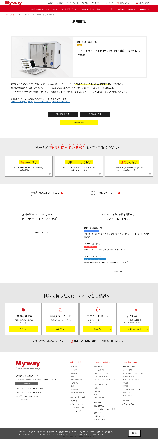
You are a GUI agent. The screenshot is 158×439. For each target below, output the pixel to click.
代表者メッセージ (76, 383)
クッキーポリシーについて (31, 434)
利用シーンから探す (53, 9)
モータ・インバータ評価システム (105, 380)
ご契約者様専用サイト (130, 370)
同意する (135, 433)
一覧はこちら (39, 232)
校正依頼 (125, 386)
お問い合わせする (134, 329)
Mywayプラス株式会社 (14, 3)
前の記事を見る (62, 114)
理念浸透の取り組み (77, 380)
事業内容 (74, 373)
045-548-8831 (30, 388)
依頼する (23, 329)
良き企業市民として (77, 389)
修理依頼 (125, 383)
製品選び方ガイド (72, 9)
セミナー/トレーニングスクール (133, 373)
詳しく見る (60, 329)
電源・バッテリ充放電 (101, 373)
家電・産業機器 (99, 397)
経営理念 (74, 376)
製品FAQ (121, 9)
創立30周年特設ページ (78, 392)
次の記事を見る (95, 114)
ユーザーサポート (72, 3)
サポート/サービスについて (131, 380)
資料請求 (131, 9)
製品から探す (36, 9)
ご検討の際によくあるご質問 (104, 409)
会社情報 (74, 366)
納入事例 (97, 402)
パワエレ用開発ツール (101, 370)
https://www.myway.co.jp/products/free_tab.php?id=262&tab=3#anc (40, 102)
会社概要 (74, 370)
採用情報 (60, 3)
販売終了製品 (127, 392)
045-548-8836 (30, 392)
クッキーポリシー (77, 408)
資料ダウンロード (128, 376)
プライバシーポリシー (79, 404)
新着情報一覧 (79, 122)
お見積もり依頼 (100, 420)
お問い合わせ (99, 416)
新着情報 (85, 3)
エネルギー (98, 391)
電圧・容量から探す (102, 376)
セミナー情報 (109, 9)
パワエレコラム (96, 3)
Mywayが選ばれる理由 (91, 9)
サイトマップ (108, 3)
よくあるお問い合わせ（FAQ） (132, 389)
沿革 (72, 386)
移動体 (97, 388)
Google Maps (26, 383)
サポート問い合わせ (129, 396)
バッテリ (97, 394)
